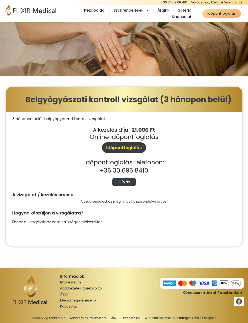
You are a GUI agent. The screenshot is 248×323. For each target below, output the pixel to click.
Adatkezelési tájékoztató (81, 288)
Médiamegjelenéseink (78, 300)
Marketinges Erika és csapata (194, 318)
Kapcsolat (182, 16)
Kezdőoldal (94, 10)
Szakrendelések (131, 10)
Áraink (163, 10)
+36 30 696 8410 (124, 170)
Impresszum (70, 282)
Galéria (184, 10)
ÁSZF (64, 294)
